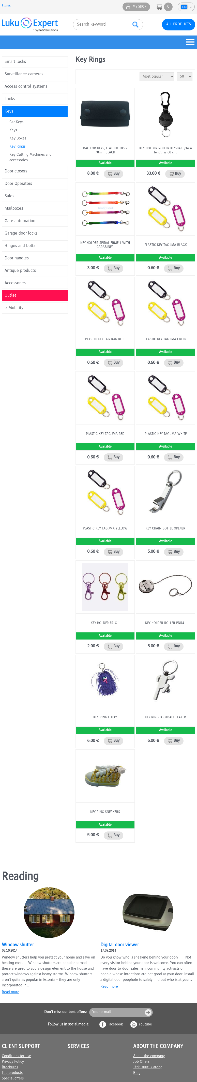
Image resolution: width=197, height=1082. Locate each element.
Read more (10, 992)
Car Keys (16, 122)
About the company (149, 1056)
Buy (116, 174)
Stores (6, 6)
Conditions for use (16, 1056)
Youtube (145, 1025)
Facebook (115, 1025)
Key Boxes (17, 139)
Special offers (13, 1079)
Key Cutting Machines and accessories (30, 158)
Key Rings (17, 147)
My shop (139, 7)
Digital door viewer (119, 945)
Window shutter (18, 945)
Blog (137, 1073)
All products (178, 25)
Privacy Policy (13, 1062)
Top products (12, 1073)
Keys (13, 131)
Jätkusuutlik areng (147, 1068)
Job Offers (141, 1062)
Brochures (10, 1068)
